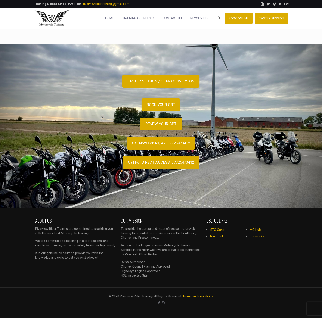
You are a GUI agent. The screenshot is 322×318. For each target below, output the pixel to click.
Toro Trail (216, 236)
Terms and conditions (198, 296)
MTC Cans (217, 230)
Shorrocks (257, 236)
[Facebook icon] (158, 303)
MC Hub (255, 230)
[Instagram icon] (163, 303)
